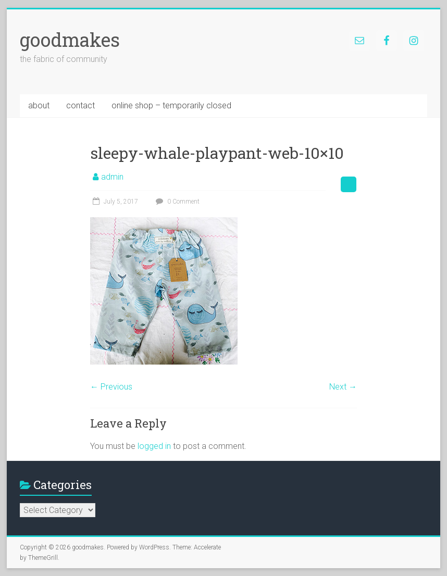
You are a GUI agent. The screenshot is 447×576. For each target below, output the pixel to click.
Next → (343, 387)
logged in (154, 446)
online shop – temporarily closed (171, 105)
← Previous (111, 387)
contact (80, 105)
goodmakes (70, 39)
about (38, 105)
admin (112, 177)
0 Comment (176, 201)
